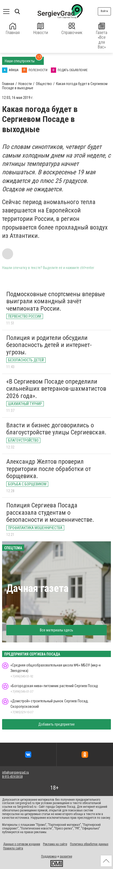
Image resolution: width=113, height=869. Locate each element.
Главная (13, 29)
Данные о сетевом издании (21, 844)
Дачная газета (37, 588)
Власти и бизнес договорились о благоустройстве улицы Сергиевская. (56, 429)
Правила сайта (13, 848)
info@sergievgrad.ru (15, 772)
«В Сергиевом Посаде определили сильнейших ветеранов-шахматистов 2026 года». (56, 389)
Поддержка (49, 856)
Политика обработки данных (89, 844)
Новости (40, 29)
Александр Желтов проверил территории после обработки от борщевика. (48, 469)
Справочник (71, 29)
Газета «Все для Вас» (101, 36)
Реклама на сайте (55, 844)
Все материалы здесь (56, 630)
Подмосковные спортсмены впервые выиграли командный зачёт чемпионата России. (55, 301)
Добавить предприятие (56, 724)
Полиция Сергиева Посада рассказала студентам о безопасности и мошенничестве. (50, 512)
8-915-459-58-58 (12, 776)
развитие (66, 856)
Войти (104, 11)
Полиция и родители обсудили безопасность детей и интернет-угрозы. (49, 345)
